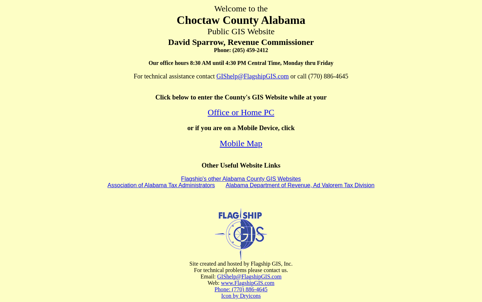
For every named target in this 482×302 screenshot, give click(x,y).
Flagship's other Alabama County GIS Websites (241, 179)
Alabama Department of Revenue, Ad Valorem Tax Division (300, 185)
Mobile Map (241, 143)
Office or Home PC (241, 112)
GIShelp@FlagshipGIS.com (252, 76)
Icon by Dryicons (241, 296)
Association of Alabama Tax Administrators (161, 185)
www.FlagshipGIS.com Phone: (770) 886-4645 (245, 286)
